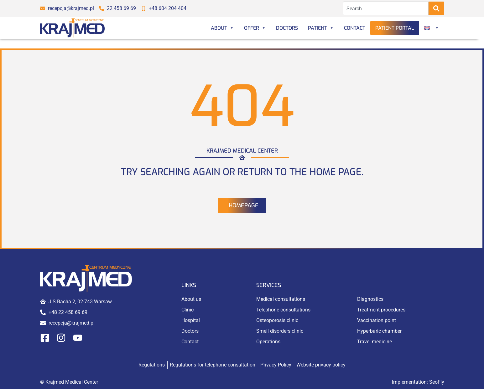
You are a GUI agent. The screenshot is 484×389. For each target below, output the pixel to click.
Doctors (287, 28)
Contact (354, 28)
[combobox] (386, 8)
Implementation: (418, 382)
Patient (321, 28)
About (222, 28)
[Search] (436, 8)
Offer (255, 28)
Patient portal (394, 28)
